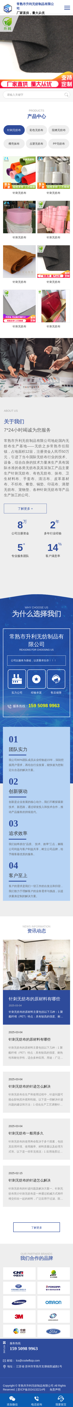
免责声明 (55, 1389)
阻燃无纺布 (59, 130)
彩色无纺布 (36, 130)
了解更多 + (25, 508)
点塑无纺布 (36, 143)
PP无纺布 (59, 143)
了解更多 (36, 1227)
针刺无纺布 (14, 130)
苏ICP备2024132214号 (31, 1389)
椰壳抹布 (14, 143)
